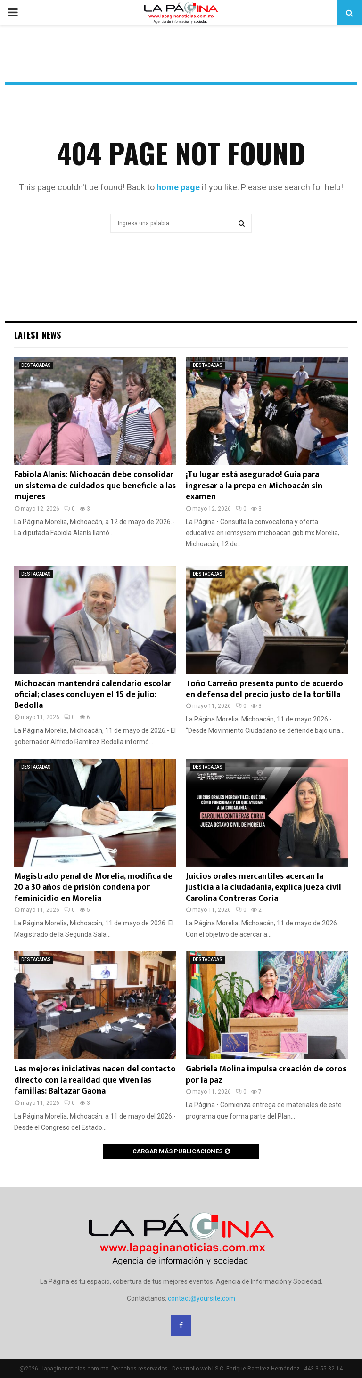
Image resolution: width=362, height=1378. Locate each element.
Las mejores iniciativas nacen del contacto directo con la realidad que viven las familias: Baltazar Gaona (95, 1080)
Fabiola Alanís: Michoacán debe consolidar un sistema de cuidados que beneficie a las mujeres (95, 486)
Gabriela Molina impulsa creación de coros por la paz (266, 1074)
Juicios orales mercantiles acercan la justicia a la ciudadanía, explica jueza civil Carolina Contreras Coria (263, 887)
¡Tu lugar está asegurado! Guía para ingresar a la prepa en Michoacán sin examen (254, 486)
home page (178, 187)
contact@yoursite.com (201, 1298)
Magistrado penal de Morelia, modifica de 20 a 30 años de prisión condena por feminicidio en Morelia (93, 887)
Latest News (37, 335)
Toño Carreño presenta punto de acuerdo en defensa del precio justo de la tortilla (264, 689)
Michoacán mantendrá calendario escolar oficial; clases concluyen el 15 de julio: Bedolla (92, 695)
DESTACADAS (36, 365)
